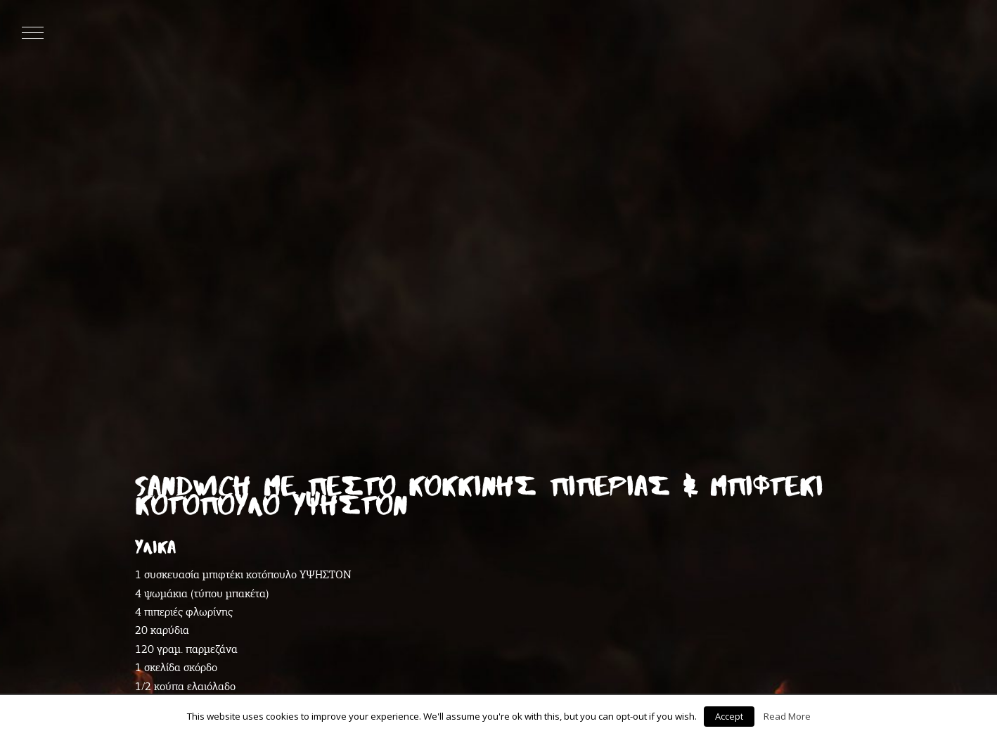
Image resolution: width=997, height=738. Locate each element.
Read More (787, 716)
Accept (729, 716)
